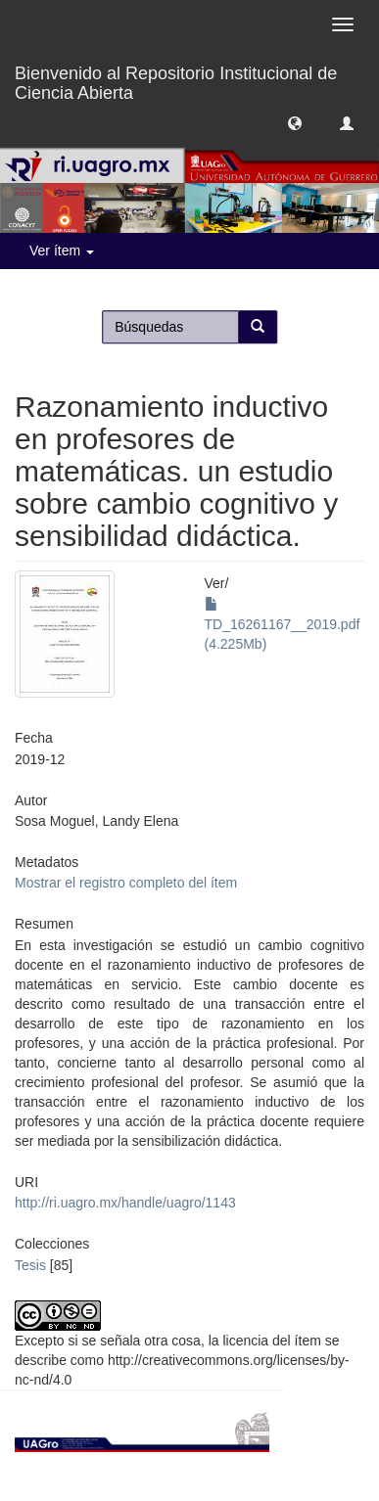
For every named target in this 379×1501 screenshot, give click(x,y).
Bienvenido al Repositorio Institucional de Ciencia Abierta (176, 81)
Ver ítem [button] (61, 250)
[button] (294, 122)
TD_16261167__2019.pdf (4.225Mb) (282, 624)
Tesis (30, 1265)
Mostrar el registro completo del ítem (126, 882)
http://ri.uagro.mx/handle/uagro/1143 (125, 1202)
